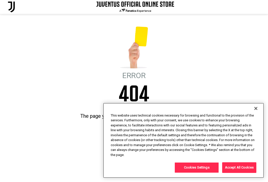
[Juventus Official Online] (11, 7)
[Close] (255, 108)
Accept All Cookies (239, 167)
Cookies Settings (196, 167)
